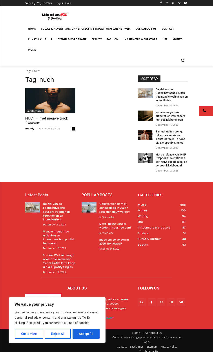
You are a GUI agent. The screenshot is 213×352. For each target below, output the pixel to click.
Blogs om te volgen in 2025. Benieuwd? (114, 240)
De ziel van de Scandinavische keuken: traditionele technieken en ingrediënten (56, 211)
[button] (183, 60)
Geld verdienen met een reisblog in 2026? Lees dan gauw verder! (114, 207)
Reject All (58, 334)
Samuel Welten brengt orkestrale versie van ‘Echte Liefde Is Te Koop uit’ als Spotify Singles (59, 258)
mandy (29, 128)
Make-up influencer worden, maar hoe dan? (115, 224)
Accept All (86, 334)
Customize (29, 334)
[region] (57, 320)
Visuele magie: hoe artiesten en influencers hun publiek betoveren (170, 116)
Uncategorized (35, 111)
